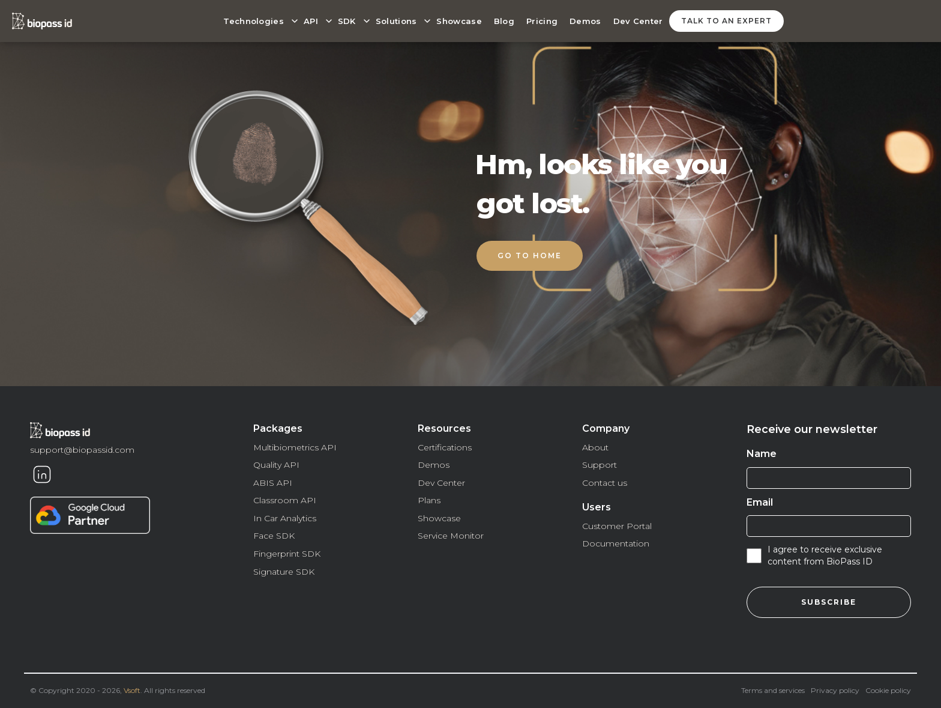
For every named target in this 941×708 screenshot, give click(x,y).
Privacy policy (835, 690)
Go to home (530, 255)
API (311, 21)
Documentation (615, 543)
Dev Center (638, 21)
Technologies (253, 21)
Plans (429, 500)
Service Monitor (451, 535)
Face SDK (274, 535)
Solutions (396, 21)
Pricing (542, 21)
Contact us (604, 482)
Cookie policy (888, 690)
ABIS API (272, 482)
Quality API (276, 464)
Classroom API (284, 500)
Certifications (445, 447)
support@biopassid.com (82, 449)
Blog (504, 21)
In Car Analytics (284, 518)
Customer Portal (617, 526)
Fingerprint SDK (286, 553)
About (595, 447)
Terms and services (773, 690)
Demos (585, 21)
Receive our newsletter (812, 429)
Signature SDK (283, 571)
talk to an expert (726, 20)
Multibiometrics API (295, 447)
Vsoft (132, 690)
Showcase (458, 21)
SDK (347, 21)
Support (599, 464)
